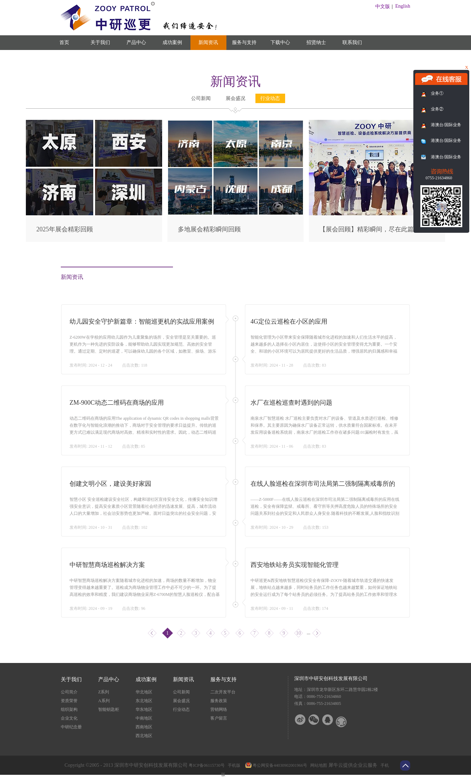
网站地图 (317, 765)
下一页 (316, 633)
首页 (64, 42)
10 (298, 633)
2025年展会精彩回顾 (64, 229)
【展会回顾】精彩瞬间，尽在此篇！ (369, 229)
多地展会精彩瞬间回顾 (209, 229)
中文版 (382, 6)
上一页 (152, 633)
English (402, 6)
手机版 (233, 765)
